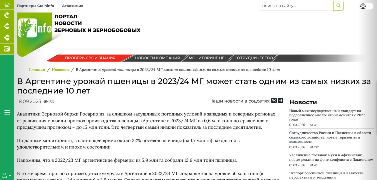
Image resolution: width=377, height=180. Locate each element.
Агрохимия (72, 6)
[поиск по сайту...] (296, 5)
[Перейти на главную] (7, 5)
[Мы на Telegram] (280, 100)
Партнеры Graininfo (35, 6)
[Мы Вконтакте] (274, 100)
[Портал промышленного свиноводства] (7, 26)
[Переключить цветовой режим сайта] (367, 6)
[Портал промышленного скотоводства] (7, 38)
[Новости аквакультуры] (7, 49)
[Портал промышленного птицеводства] (7, 15)
